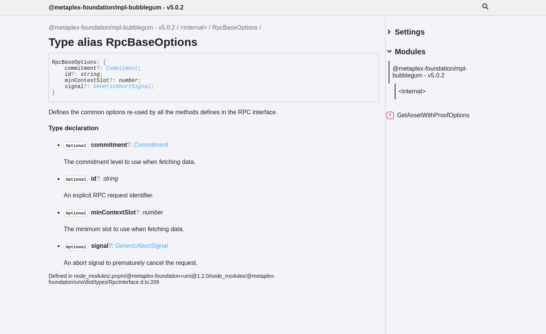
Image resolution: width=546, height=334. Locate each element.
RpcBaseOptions (235, 27)
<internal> (193, 27)
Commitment (122, 68)
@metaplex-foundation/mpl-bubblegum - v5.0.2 (116, 7)
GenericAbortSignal (122, 87)
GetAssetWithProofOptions (437, 112)
